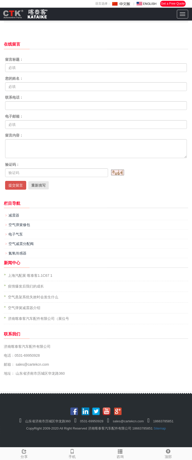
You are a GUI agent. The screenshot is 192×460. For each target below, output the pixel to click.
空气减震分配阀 (21, 244)
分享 (24, 453)
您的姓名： (14, 78)
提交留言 (15, 185)
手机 (72, 453)
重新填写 (38, 185)
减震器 (13, 215)
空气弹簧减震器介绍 (24, 308)
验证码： (12, 164)
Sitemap (159, 428)
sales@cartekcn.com (32, 364)
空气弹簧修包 (19, 225)
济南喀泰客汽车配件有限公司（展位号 (38, 318)
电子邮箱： (14, 116)
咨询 (120, 453)
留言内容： (14, 135)
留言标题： (14, 59)
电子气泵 (15, 234)
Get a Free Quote (173, 3)
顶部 (168, 453)
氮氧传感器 (17, 253)
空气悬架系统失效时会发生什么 (33, 297)
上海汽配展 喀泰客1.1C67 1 (30, 275)
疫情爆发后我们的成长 (26, 286)
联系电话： (14, 97)
